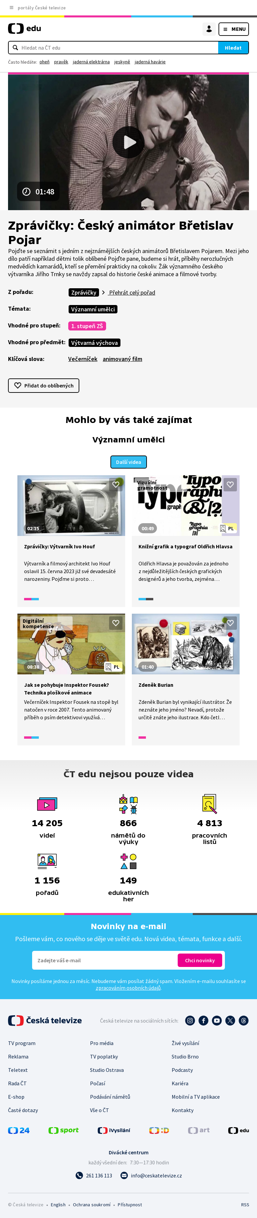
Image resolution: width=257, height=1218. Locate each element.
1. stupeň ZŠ (87, 326)
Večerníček (82, 359)
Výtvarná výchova (94, 343)
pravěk (61, 62)
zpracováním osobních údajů (128, 987)
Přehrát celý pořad (131, 292)
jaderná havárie (150, 62)
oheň (44, 62)
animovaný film (122, 359)
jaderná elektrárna (91, 62)
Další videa (128, 461)
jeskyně (122, 62)
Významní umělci (93, 309)
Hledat (233, 47)
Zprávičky (83, 292)
